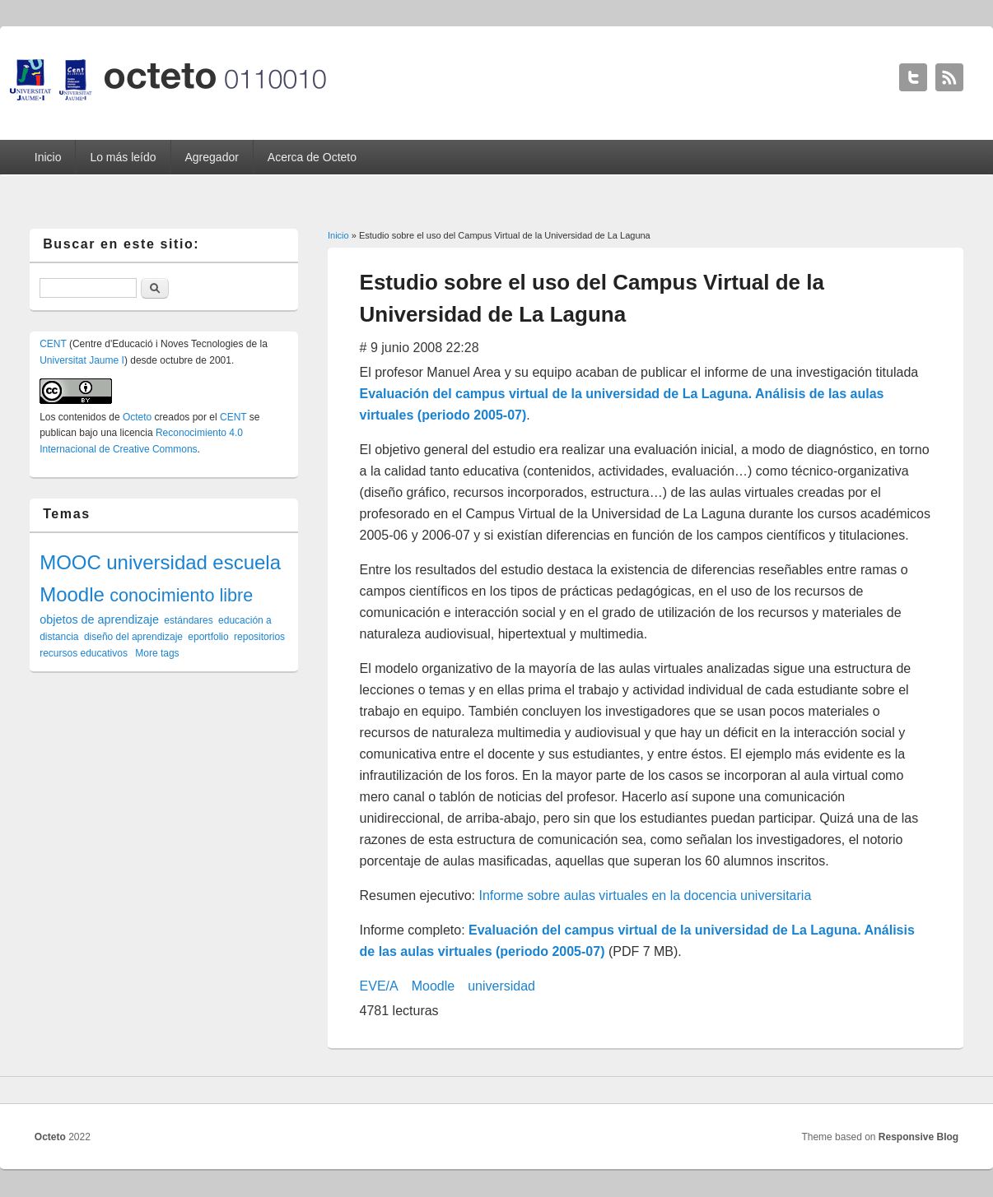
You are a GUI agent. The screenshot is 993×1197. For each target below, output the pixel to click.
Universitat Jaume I (82, 360)
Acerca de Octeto (312, 157)
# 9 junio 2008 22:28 (419, 348)
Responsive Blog (918, 1137)
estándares (188, 620)
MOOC (70, 562)
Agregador (212, 157)
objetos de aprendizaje (99, 619)
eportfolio (208, 637)
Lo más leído (123, 157)
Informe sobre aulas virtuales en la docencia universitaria (645, 895)
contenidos (82, 417)
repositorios (259, 637)
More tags (157, 653)
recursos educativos (84, 653)
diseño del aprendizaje (133, 637)
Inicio (48, 157)
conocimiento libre (181, 595)
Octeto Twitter (913, 77)
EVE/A (379, 986)
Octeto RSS (949, 77)
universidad (501, 986)
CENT (53, 344)
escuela (246, 562)
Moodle (433, 986)
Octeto (137, 417)
